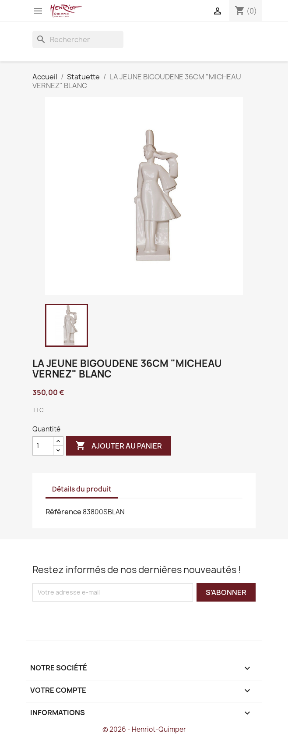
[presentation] (105, 619)
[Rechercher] (77, 39)
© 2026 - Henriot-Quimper (144, 729)
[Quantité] (42, 446)
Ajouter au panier (118, 446)
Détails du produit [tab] (82, 489)
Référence (63, 511)
